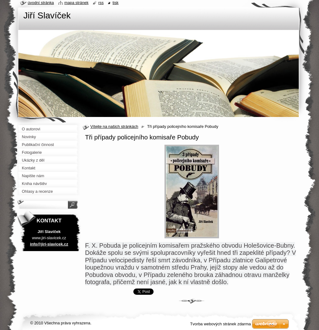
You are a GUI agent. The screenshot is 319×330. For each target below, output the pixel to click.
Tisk (115, 2)
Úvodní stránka (41, 2)
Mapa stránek (76, 2)
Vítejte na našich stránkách (114, 126)
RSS (101, 2)
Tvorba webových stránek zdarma (220, 324)
